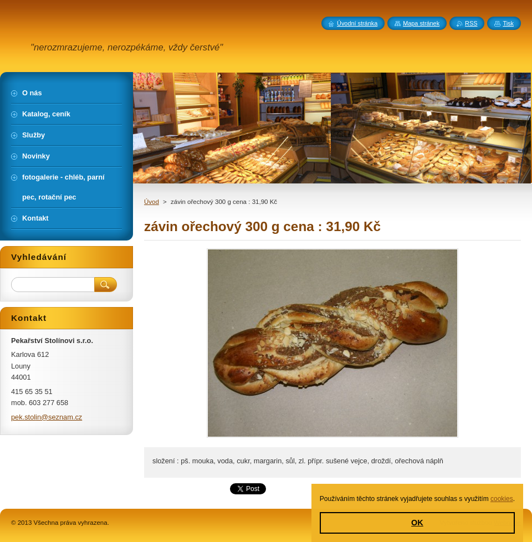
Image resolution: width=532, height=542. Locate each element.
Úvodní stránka (357, 23)
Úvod (151, 201)
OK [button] (417, 522)
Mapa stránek (421, 23)
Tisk (508, 23)
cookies (501, 499)
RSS (471, 23)
